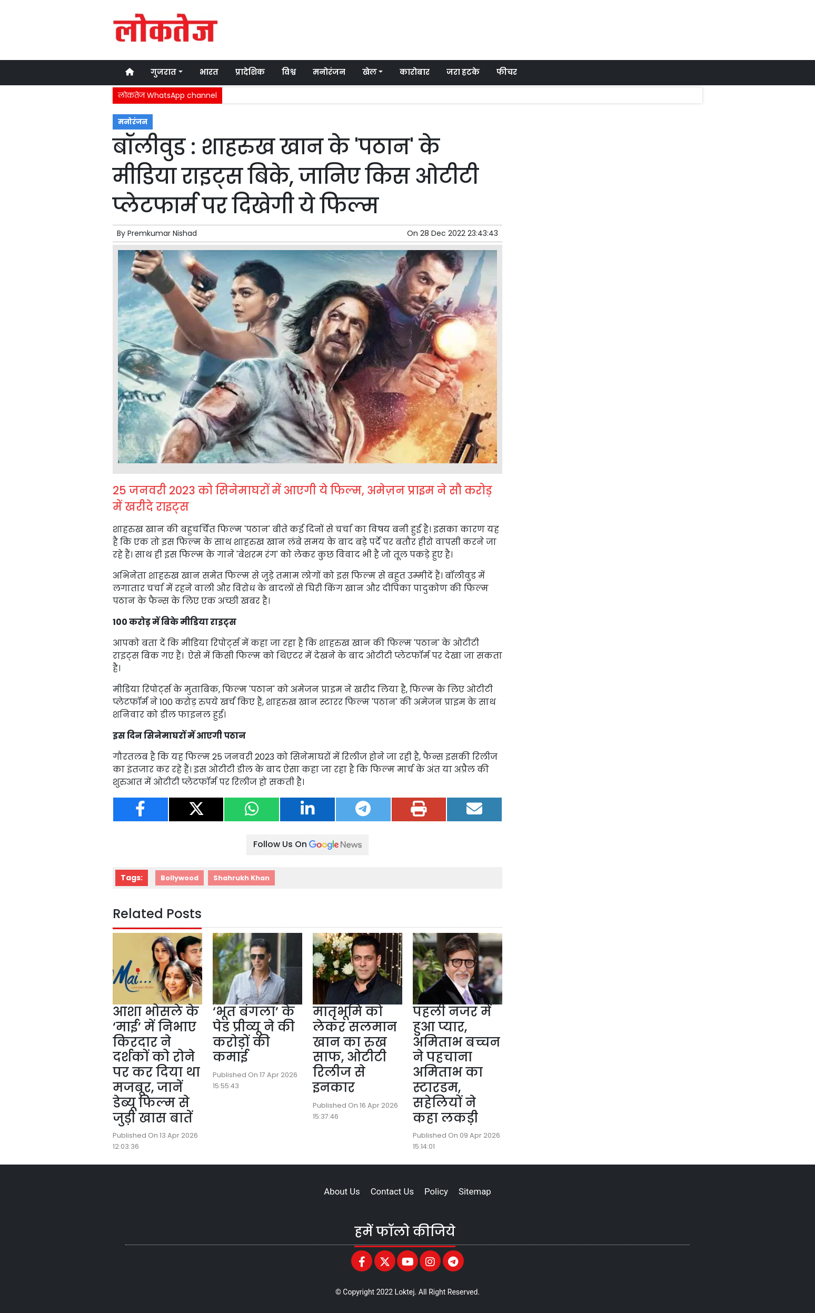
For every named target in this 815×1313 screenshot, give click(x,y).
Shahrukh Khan (241, 877)
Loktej (405, 1292)
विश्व (289, 72)
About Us (342, 1191)
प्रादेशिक (250, 72)
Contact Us (392, 1191)
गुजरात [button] (163, 72)
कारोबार (415, 72)
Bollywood (179, 877)
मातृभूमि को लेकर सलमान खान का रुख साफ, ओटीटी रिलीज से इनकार (355, 1049)
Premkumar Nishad (162, 233)
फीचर (506, 72)
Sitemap (475, 1191)
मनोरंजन (329, 72)
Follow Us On (307, 844)
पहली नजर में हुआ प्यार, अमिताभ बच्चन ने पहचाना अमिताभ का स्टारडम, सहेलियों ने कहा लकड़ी (456, 1065)
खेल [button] (369, 72)
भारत (209, 72)
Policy (436, 1191)
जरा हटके (463, 72)
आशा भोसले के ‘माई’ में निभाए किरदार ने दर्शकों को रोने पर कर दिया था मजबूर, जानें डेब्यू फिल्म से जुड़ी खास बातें (156, 1065)
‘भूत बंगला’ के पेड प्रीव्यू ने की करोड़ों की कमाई (254, 1034)
